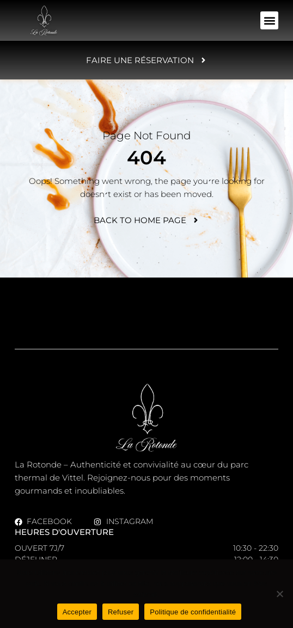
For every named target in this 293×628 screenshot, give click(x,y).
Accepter (77, 612)
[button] (269, 20)
